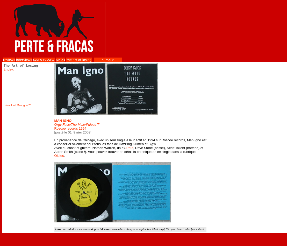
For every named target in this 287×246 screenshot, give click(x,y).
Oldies (59, 156)
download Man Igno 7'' (18, 105)
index (9, 70)
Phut (129, 148)
